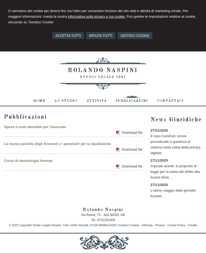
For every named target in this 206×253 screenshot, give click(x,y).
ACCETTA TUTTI (68, 36)
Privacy (160, 225)
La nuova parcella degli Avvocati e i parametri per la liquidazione (57, 144)
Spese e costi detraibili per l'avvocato (35, 127)
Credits (192, 225)
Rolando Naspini (103, 70)
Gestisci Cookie (129, 225)
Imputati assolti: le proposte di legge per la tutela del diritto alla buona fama (175, 171)
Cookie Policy (176, 225)
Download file (132, 133)
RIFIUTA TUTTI (100, 36)
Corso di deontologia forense (28, 161)
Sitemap (147, 225)
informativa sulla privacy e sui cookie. (97, 16)
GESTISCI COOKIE (134, 36)
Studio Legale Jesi (103, 77)
